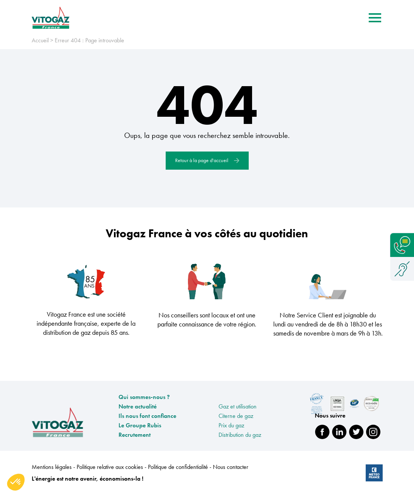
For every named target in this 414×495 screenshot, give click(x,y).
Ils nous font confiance (147, 416)
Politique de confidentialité (178, 467)
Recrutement (135, 435)
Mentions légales (52, 467)
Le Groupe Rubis (140, 425)
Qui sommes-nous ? (144, 397)
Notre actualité (138, 406)
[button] (16, 482)
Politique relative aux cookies (111, 467)
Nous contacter (230, 467)
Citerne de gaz (236, 416)
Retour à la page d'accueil (207, 160)
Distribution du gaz (240, 435)
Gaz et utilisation (238, 406)
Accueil (40, 40)
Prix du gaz (231, 425)
